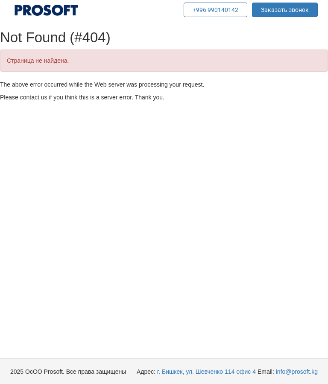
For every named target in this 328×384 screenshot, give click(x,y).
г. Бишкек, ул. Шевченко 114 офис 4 (206, 371)
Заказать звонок (285, 9)
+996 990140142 (215, 9)
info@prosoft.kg (297, 371)
